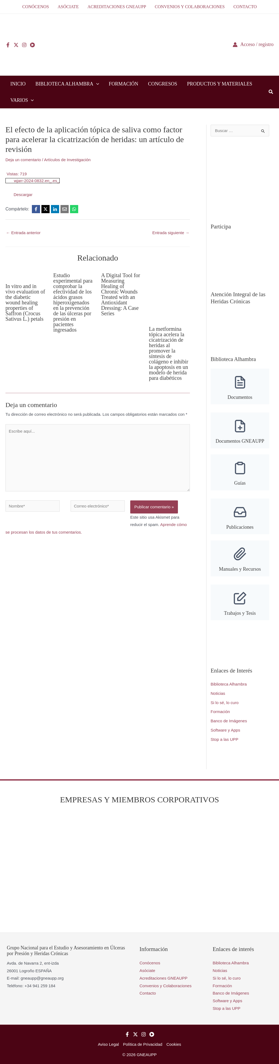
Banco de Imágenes (229, 720)
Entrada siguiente (170, 232)
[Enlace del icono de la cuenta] (253, 44)
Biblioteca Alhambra (229, 684)
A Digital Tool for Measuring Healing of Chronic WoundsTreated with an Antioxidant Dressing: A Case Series (120, 294)
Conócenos (150, 963)
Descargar (23, 194)
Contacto (148, 993)
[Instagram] (24, 44)
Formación (220, 711)
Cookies (173, 1044)
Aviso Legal (108, 1044)
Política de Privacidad (142, 1044)
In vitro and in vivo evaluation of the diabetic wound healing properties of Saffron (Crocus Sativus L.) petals (25, 302)
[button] (96, 84)
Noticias (218, 693)
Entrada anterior (23, 232)
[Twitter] (16, 44)
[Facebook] (7, 44)
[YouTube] (32, 44)
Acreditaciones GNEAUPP (163, 978)
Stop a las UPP (224, 739)
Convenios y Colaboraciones (166, 985)
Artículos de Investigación (67, 159)
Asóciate (147, 970)
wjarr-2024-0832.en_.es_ (36, 180)
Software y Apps (225, 730)
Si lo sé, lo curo (225, 702)
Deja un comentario (23, 159)
